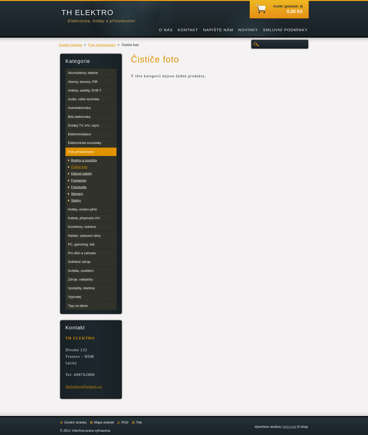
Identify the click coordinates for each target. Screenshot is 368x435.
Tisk (139, 422)
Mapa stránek (104, 422)
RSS (125, 422)
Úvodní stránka (70, 45)
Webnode (289, 427)
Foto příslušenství (102, 45)
